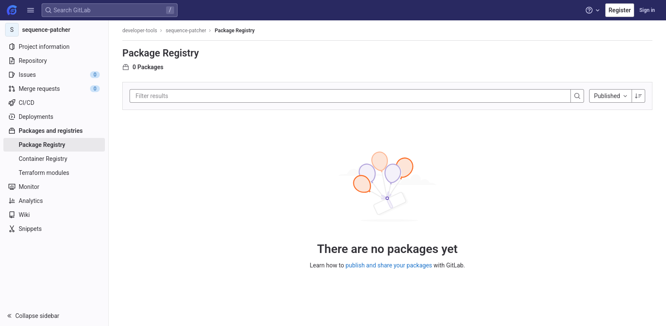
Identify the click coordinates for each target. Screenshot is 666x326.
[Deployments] (54, 117)
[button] (30, 10)
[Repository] (54, 60)
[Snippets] (54, 229)
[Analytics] (54, 201)
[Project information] (54, 46)
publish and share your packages (388, 265)
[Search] (577, 96)
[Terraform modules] (54, 173)
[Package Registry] (54, 145)
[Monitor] (54, 187)
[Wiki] (54, 215)
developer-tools (139, 31)
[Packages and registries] (54, 131)
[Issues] (54, 75)
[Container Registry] (54, 159)
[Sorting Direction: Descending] (638, 96)
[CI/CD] (54, 103)
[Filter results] (186, 96)
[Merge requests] (54, 89)
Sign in (647, 10)
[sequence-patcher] (54, 29)
